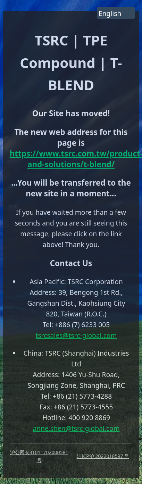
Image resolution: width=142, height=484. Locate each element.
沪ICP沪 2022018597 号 (103, 456)
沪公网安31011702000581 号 (39, 456)
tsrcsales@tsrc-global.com (76, 335)
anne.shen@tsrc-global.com (76, 428)
